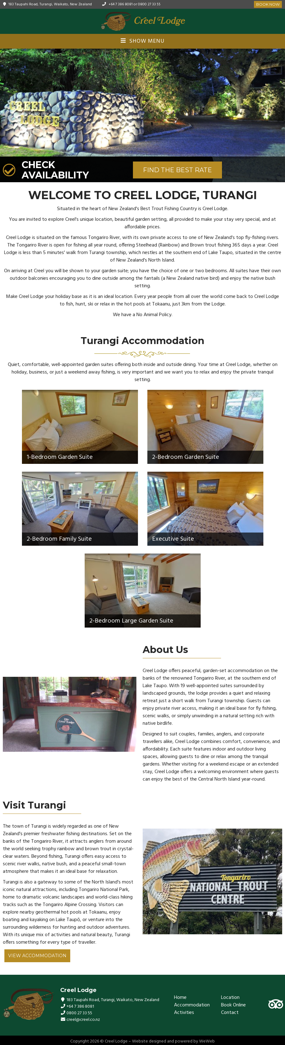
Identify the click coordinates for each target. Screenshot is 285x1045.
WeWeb (207, 1041)
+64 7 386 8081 (120, 4)
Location (230, 998)
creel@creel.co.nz (83, 1019)
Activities (184, 1013)
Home (180, 998)
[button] (279, 115)
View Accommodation (37, 955)
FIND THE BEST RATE (177, 170)
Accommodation (192, 1005)
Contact (230, 1013)
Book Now (268, 4)
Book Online (233, 1005)
